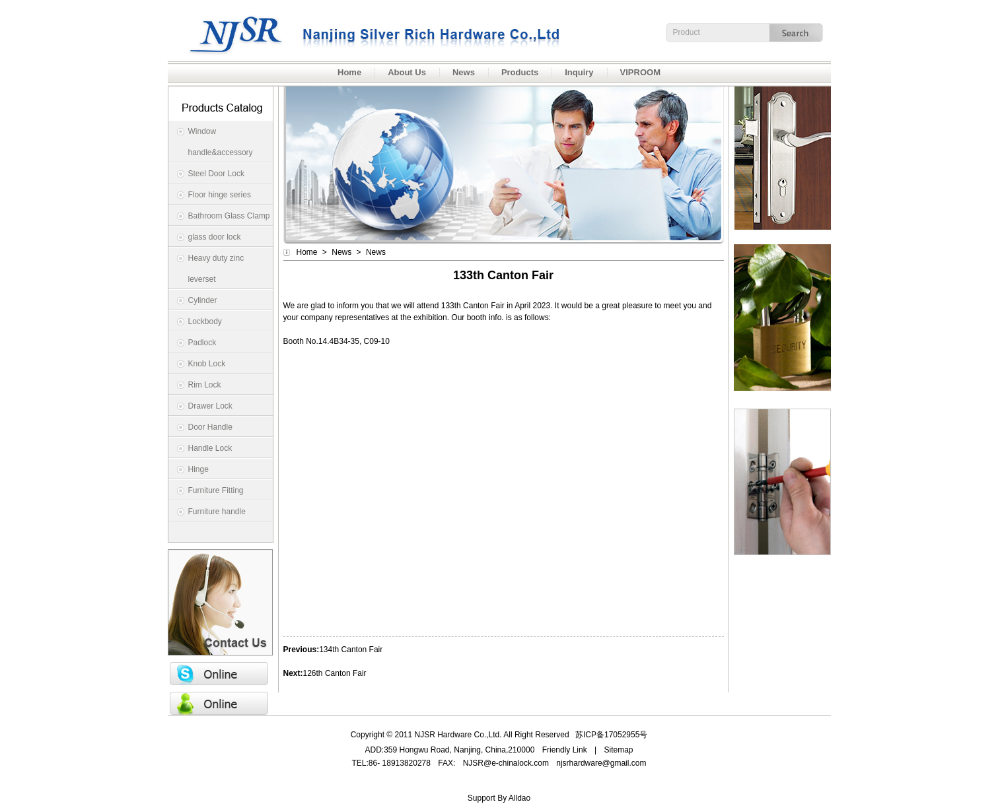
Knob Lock (207, 363)
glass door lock (214, 237)
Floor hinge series (219, 194)
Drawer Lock (210, 406)
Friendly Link (564, 749)
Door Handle (210, 427)
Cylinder (202, 300)
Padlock (202, 342)
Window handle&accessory (220, 142)
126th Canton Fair (335, 673)
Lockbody (205, 321)
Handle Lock (210, 448)
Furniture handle (217, 511)
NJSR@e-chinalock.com (506, 763)
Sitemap (618, 749)
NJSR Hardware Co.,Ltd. (366, 30)
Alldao (519, 798)
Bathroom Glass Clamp (229, 215)
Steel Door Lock (216, 173)
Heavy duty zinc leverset (216, 268)
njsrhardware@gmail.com (601, 763)
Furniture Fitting (216, 490)
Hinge (198, 469)
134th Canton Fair (350, 649)
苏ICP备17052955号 (611, 734)
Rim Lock (204, 384)
